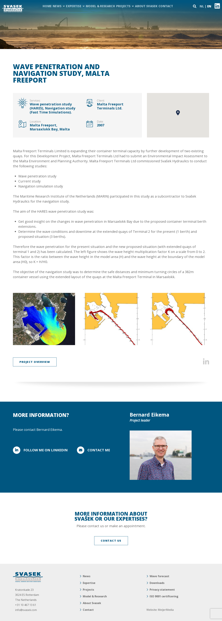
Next (204, 319)
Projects (123, 6)
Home (47, 6)
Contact (166, 6)
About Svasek (146, 6)
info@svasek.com (26, 610)
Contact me (98, 450)
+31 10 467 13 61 (25, 605)
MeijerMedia (166, 610)
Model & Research (100, 6)
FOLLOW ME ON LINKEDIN (46, 450)
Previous (17, 319)
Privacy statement (162, 589)
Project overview (34, 362)
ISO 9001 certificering (164, 596)
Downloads (157, 583)
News (57, 6)
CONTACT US (111, 540)
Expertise (73, 6)
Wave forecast (159, 576)
